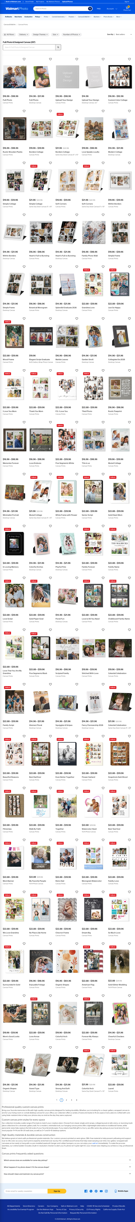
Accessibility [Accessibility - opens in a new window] (12, 1209)
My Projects (40, 1)
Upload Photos (67, 1)
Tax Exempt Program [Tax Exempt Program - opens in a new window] (25, 1209)
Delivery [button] (23, 34)
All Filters (9, 35)
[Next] (77, 1100)
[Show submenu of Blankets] (100, 16)
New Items (18, 17)
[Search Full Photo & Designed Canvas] (29, 47)
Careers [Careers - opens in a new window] (41, 1206)
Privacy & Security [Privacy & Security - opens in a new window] (76, 1209)
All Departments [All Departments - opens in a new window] (13, 1206)
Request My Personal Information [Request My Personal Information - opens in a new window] (83, 1213)
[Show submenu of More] (121, 16)
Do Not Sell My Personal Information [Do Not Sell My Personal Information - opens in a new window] (52, 1213)
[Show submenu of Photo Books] (113, 16)
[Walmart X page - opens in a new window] (91, 1191)
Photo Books (108, 17)
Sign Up (57, 1191)
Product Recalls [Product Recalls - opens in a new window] (118, 1206)
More (118, 17)
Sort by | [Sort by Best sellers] (110, 34)
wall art (95, 1143)
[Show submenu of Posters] (75, 16)
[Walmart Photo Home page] (17, 8)
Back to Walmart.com (12, 1)
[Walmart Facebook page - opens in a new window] (85, 1191)
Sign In (127, 1)
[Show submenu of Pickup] (41, 16)
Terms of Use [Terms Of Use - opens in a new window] (61, 1209)
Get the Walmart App (45, 1209)
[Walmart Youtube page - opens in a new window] (101, 1191)
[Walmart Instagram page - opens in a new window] (106, 1191)
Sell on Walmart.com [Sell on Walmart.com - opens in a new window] (69, 1206)
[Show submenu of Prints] (49, 16)
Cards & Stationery (58, 17)
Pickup (37, 17)
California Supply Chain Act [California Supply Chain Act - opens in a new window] (114, 1209)
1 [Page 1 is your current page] (61, 1100)
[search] (58, 47)
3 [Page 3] (71, 1100)
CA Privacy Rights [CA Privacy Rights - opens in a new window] (93, 1209)
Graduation (28, 17)
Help (99, 9)
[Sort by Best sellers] (123, 34)
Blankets (97, 17)
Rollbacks (8, 17)
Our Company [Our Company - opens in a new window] (52, 1206)
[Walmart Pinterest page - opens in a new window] (96, 1191)
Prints (46, 17)
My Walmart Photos (53, 1)
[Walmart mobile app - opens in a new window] (121, 1191)
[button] (15, 59)
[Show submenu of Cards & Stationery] (65, 16)
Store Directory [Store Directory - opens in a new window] (29, 1206)
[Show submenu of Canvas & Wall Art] (90, 16)
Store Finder (29, 1)
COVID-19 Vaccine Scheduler (98, 1206)
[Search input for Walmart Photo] (60, 8)
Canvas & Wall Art (84, 17)
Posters (71, 17)
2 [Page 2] (66, 1100)
